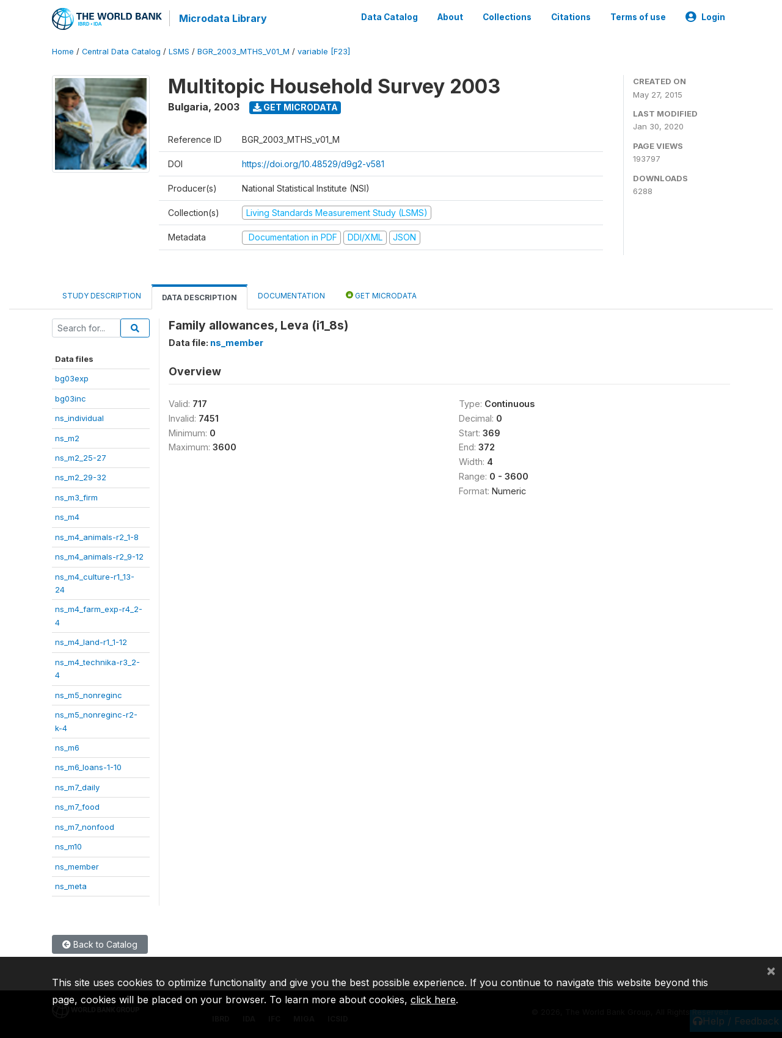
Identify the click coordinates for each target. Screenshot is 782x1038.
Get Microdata (295, 107)
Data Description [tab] (199, 297)
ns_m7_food (77, 807)
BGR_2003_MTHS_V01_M (243, 51)
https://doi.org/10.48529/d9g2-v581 (313, 164)
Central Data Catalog (121, 51)
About (450, 17)
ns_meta (71, 886)
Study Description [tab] (101, 295)
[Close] (771, 970)
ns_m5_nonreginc (88, 695)
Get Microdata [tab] (381, 295)
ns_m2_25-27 (80, 458)
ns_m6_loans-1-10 (88, 767)
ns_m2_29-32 (80, 477)
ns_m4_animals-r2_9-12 (99, 556)
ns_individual (79, 418)
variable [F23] (324, 51)
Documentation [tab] (291, 295)
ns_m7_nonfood (84, 827)
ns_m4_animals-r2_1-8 (97, 537)
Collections (507, 17)
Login (705, 17)
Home (63, 51)
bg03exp (72, 378)
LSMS (179, 51)
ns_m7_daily (77, 787)
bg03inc (70, 398)
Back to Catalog (99, 944)
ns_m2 (67, 438)
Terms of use (638, 17)
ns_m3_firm (76, 497)
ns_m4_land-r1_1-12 (91, 642)
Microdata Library (223, 18)
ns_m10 (68, 846)
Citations (571, 17)
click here (433, 999)
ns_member (77, 866)
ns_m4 (67, 517)
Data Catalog (389, 17)
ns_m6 (67, 747)
